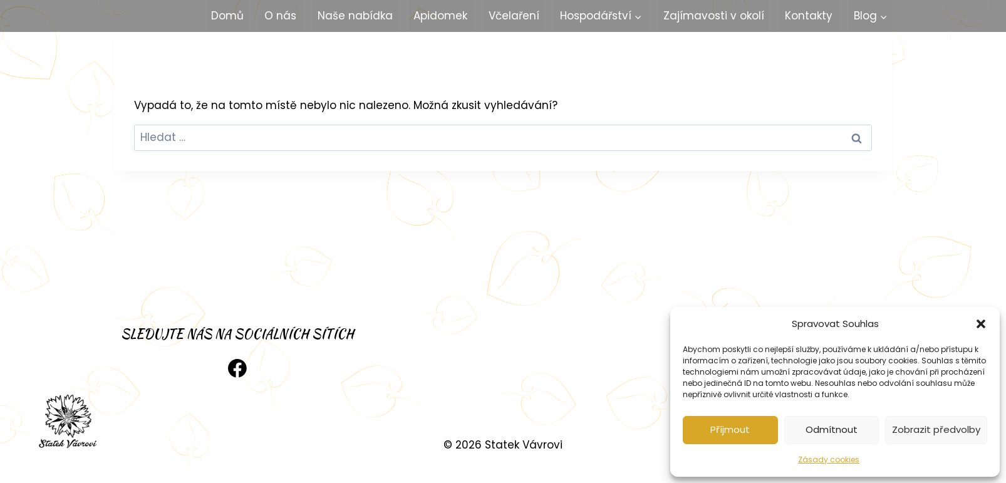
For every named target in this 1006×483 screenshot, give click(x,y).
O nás (280, 15)
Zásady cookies (828, 459)
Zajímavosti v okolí (713, 15)
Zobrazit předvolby (936, 429)
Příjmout (730, 429)
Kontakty (808, 15)
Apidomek (440, 15)
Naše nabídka (355, 15)
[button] (981, 324)
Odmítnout (832, 429)
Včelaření (514, 15)
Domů (227, 15)
